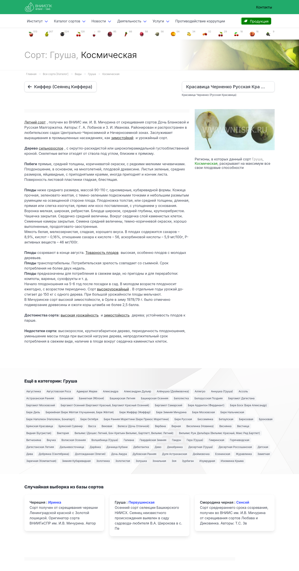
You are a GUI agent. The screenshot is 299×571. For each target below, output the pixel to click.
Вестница (243, 426)
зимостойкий (122, 138)
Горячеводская (239, 440)
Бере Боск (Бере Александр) (248, 405)
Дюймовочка (201, 454)
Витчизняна (33, 440)
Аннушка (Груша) (222, 391)
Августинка (33, 391)
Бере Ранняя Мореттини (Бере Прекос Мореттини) (136, 419)
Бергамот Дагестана (241, 398)
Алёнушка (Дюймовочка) (173, 391)
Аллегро (200, 391)
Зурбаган (188, 461)
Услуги (158, 21)
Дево (158, 447)
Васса (92, 426)
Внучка (51, 440)
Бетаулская (226, 419)
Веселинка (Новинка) (200, 426)
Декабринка (175, 447)
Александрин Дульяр (137, 391)
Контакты (264, 7)
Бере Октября (89, 419)
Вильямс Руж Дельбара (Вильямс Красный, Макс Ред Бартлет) (219, 433)
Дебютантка (141, 447)
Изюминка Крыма (232, 461)
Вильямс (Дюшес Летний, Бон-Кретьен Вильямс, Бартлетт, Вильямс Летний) (124, 433)
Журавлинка (244, 454)
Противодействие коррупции (200, 21)
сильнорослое (51, 148)
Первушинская (141, 502)
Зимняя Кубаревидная (76, 461)
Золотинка (103, 461)
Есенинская (222, 454)
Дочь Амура (119, 454)
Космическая (111, 74)
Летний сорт (35, 122)
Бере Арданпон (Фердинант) (206, 405)
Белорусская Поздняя (208, 398)
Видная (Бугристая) (38, 433)
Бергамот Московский (40, 405)
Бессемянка (205, 419)
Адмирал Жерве (86, 391)
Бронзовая (265, 419)
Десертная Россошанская (235, 447)
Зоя (174, 461)
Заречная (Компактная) (41, 461)
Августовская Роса (59, 391)
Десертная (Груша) (200, 447)
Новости (98, 21)
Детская (262, 447)
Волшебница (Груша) (104, 440)
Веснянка (225, 426)
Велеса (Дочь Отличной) (133, 426)
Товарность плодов (101, 252)
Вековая (106, 426)
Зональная (159, 461)
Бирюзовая (246, 419)
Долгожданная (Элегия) (90, 454)
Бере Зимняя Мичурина (171, 412)
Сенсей (242, 502)
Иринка (54, 502)
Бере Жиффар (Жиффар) (134, 412)
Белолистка (181, 398)
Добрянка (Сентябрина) (53, 454)
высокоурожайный (113, 289)
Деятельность (129, 21)
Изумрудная (207, 461)
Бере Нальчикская (232, 412)
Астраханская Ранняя (40, 398)
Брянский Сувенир (71, 426)
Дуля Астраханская (174, 454)
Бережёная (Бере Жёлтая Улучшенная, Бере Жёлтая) (80, 412)
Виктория (63, 433)
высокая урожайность (80, 315)
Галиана (129, 440)
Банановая (66, 398)
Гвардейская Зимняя (153, 440)
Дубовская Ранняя (144, 454)
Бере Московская (203, 412)
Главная (31, 74)
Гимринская (216, 440)
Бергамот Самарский (168, 405)
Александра (110, 391)
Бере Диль (33, 412)
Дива (29, 454)
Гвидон (176, 440)
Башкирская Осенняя (154, 398)
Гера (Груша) (195, 440)
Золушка (141, 461)
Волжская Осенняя (73, 440)
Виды (78, 74)
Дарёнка (95, 447)
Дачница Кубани (117, 447)
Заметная (263, 454)
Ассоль (243, 391)
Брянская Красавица (39, 426)
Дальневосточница (72, 447)
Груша (92, 74)
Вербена (160, 426)
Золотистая (122, 461)
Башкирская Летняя (122, 398)
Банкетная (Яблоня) (91, 398)
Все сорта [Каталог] (55, 74)
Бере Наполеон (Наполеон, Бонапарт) (50, 419)
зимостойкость (117, 315)
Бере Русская (183, 419)
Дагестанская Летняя (40, 447)
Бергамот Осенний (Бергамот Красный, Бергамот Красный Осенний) (105, 405)
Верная (176, 426)
